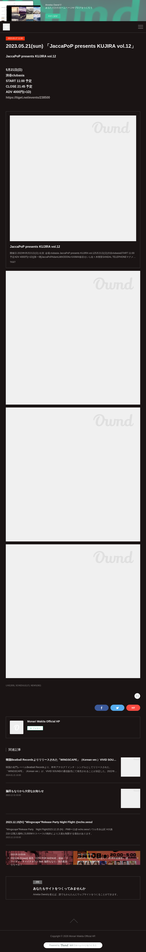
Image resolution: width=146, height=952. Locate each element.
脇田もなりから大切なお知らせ (25, 791)
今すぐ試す (53, 16)
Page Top (73, 921)
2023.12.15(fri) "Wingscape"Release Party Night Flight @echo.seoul (49, 822)
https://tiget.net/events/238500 (28, 97)
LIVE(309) (10, 685)
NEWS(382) (36, 685)
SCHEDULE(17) (23, 685)
